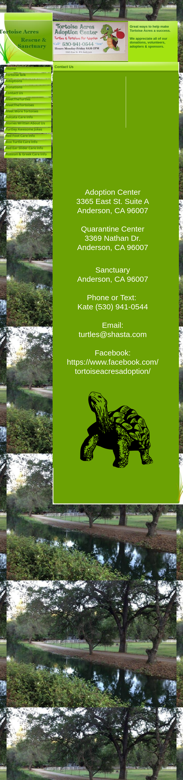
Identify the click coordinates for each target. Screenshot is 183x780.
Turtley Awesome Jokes (23, 129)
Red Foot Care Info (19, 135)
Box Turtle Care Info (20, 141)
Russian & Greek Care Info (25, 154)
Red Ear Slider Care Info (23, 148)
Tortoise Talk (15, 74)
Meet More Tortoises (21, 111)
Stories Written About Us (24, 123)
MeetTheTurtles (18, 99)
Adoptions (14, 81)
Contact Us (14, 93)
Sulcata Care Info (18, 117)
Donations (13, 87)
